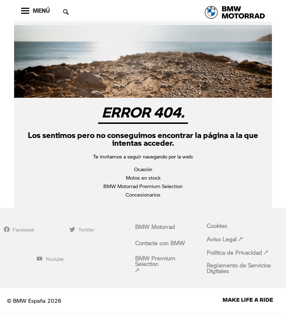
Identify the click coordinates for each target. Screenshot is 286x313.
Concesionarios (143, 194)
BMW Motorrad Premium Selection (143, 185)
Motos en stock (143, 177)
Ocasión (143, 169)
